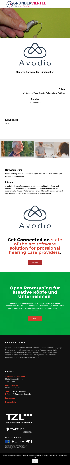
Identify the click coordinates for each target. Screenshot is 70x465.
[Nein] (67, 459)
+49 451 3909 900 (19, 392)
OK (35, 461)
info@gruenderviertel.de (21, 394)
